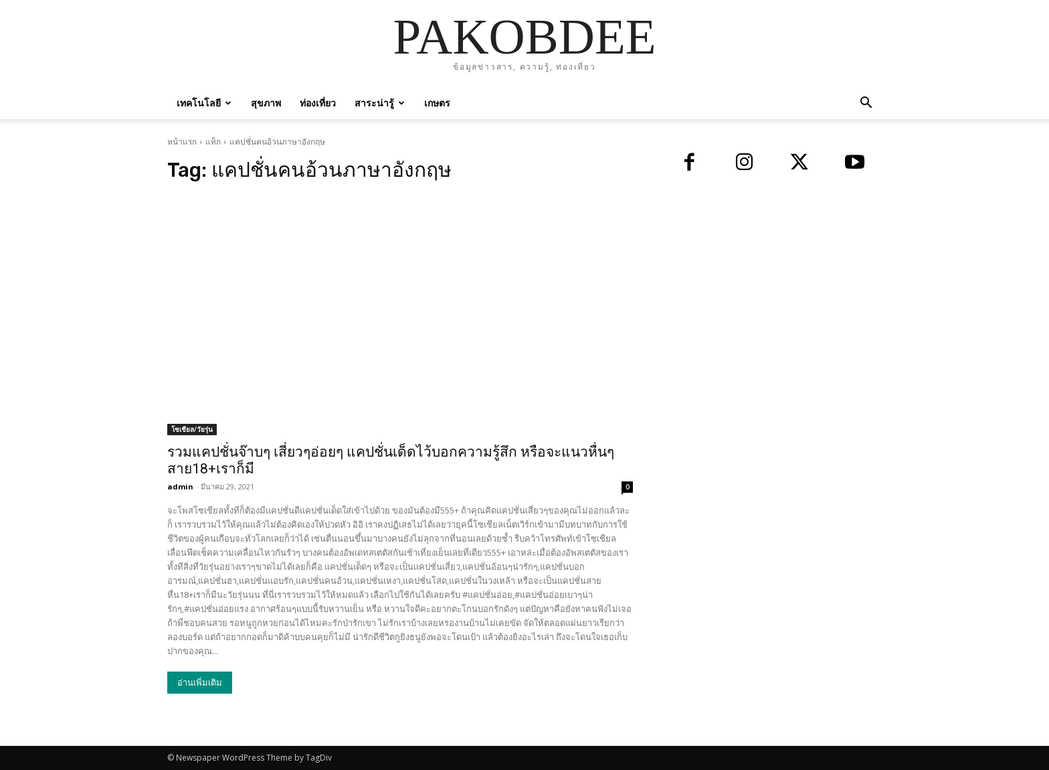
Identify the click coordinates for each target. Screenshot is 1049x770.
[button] (866, 104)
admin (180, 486)
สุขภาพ (266, 102)
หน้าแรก (182, 141)
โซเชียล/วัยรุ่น (192, 429)
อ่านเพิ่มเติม (199, 683)
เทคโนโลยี (204, 102)
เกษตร (437, 102)
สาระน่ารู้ (380, 102)
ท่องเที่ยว (318, 102)
